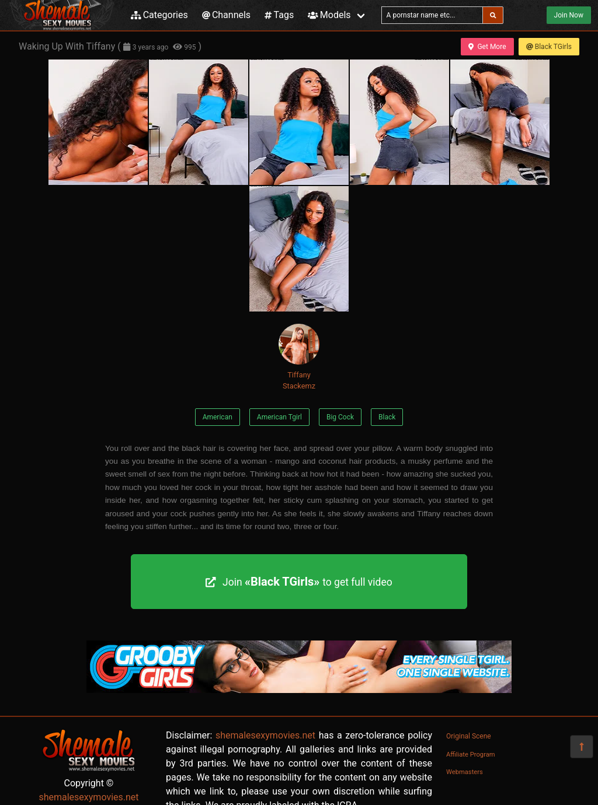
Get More (487, 47)
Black (386, 417)
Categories (159, 14)
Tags (279, 14)
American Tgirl (279, 417)
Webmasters (464, 772)
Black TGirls (549, 47)
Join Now (568, 15)
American (217, 417)
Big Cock (340, 417)
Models (329, 14)
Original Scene (468, 736)
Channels (226, 14)
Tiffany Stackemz (299, 357)
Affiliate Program (470, 754)
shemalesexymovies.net (88, 797)
